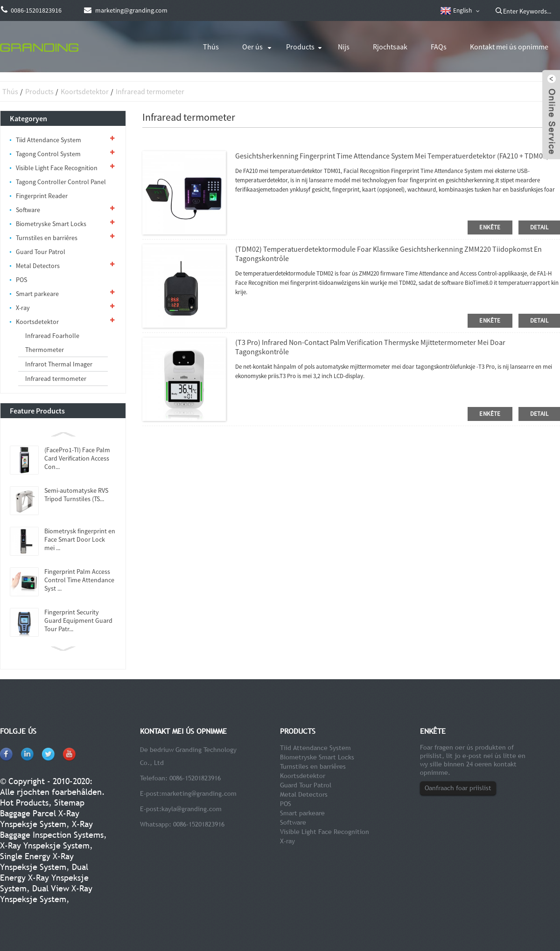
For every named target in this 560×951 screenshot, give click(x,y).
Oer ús (252, 46)
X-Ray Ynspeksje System (45, 845)
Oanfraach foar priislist (458, 788)
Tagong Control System (48, 154)
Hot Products (24, 802)
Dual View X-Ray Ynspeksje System (46, 893)
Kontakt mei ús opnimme (509, 46)
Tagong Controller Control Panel (61, 182)
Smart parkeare (37, 293)
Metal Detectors (38, 266)
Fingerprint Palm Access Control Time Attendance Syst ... (79, 580)
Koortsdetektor (85, 91)
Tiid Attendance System (48, 140)
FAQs (439, 46)
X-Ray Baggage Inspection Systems (52, 829)
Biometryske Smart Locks (51, 224)
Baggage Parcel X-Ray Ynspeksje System (39, 818)
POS (21, 280)
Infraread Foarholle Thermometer (52, 342)
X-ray (23, 307)
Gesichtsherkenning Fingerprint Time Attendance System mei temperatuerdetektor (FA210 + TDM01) (392, 155)
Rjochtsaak (390, 46)
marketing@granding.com (199, 793)
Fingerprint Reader (42, 196)
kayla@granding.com (191, 809)
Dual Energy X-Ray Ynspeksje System (44, 877)
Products (300, 46)
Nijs (344, 46)
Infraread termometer (150, 91)
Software (28, 210)
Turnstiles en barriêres (46, 238)
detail (539, 227)
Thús (211, 46)
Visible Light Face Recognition (57, 168)
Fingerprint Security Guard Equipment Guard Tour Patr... (78, 620)
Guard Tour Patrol (40, 252)
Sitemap (69, 802)
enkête (489, 227)
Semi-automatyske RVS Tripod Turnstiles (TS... (76, 494)
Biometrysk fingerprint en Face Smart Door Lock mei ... (79, 539)
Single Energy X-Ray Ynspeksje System (37, 861)
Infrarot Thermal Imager (58, 364)
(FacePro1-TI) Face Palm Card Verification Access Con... (77, 458)
